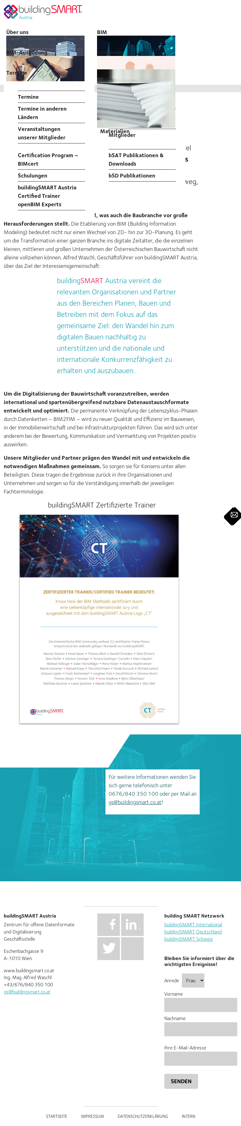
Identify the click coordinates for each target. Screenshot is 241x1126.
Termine (16, 72)
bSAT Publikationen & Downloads (136, 159)
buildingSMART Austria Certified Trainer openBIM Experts (47, 196)
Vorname (200, 999)
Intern (188, 1116)
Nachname (200, 1023)
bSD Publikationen (132, 175)
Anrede (184, 980)
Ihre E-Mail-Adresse (200, 1053)
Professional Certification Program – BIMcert (48, 155)
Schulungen (32, 175)
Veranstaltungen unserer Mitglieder (41, 133)
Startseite (56, 1116)
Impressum (92, 1116)
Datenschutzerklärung (143, 1116)
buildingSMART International (193, 925)
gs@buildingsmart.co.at (135, 802)
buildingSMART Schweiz (188, 939)
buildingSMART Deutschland (193, 932)
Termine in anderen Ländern (42, 112)
